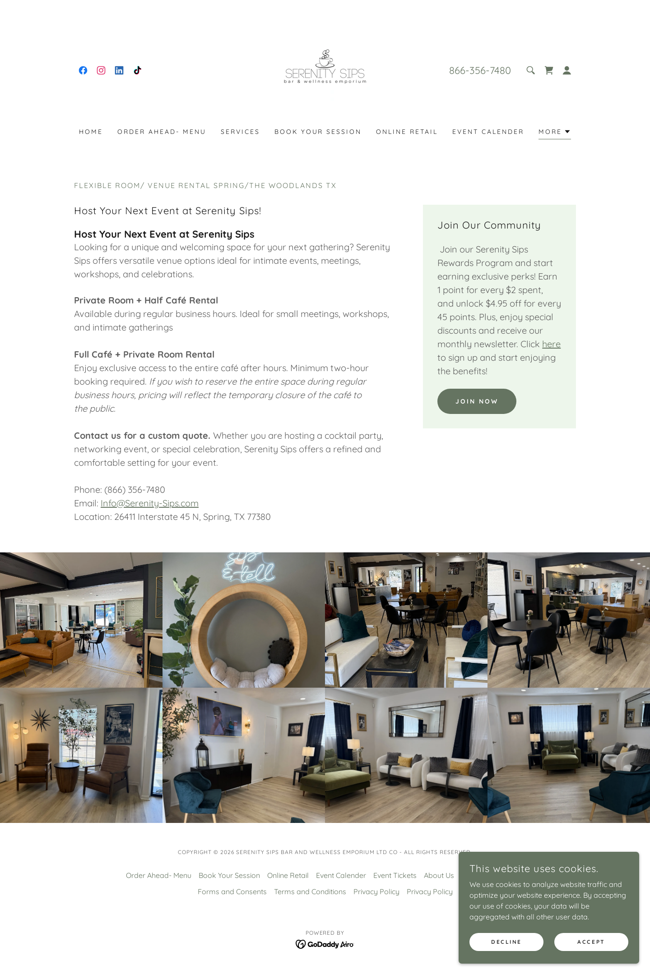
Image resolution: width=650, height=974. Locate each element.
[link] (83, 70)
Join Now (476, 401)
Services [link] (240, 132)
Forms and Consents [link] (232, 891)
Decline (506, 941)
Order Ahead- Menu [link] (161, 132)
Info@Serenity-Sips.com (150, 503)
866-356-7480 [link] (480, 70)
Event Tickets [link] (395, 875)
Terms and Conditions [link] (310, 891)
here (551, 343)
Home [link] (91, 132)
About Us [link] (439, 875)
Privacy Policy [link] (376, 891)
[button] (567, 70)
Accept (591, 941)
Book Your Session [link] (318, 132)
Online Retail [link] (407, 132)
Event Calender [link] (488, 132)
